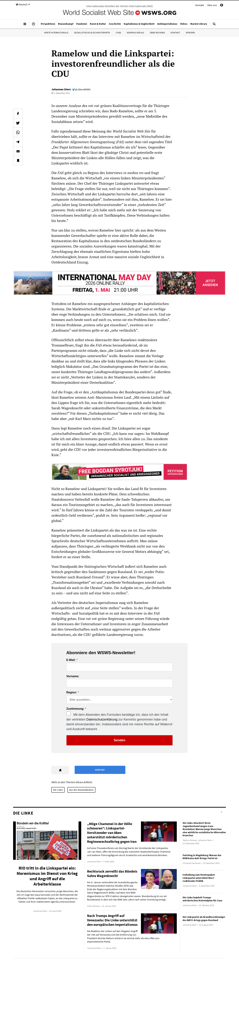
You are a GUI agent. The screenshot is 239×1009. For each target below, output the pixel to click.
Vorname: (72, 676)
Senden (119, 740)
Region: (71, 692)
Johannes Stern (61, 89)
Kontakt (199, 5)
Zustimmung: (75, 708)
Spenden (190, 32)
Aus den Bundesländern (81, 789)
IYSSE (118, 32)
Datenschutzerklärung (101, 719)
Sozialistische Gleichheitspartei (92, 32)
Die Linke (58, 789)
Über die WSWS (157, 32)
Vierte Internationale (56, 32)
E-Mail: (71, 660)
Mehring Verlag (135, 32)
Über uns (212, 5)
